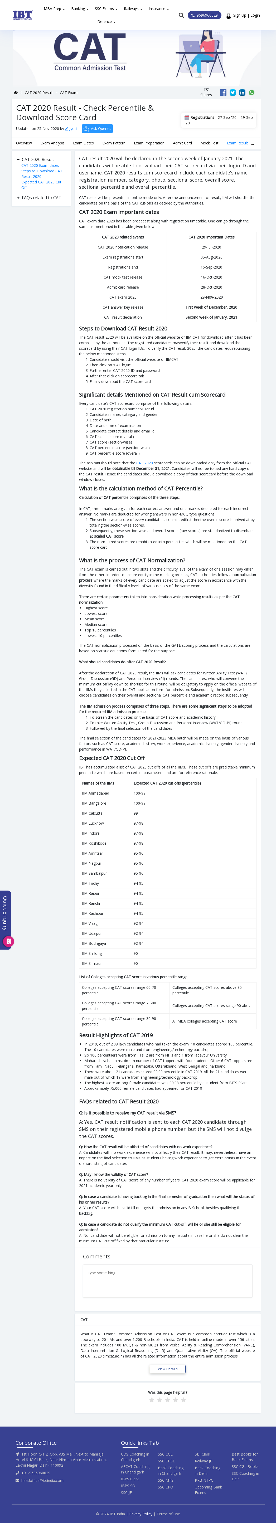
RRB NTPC (204, 1480)
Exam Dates (83, 142)
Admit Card (182, 142)
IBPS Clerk (130, 1478)
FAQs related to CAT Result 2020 (43, 198)
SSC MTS (165, 1480)
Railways (131, 8)
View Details (167, 1369)
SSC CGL (165, 1454)
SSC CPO (165, 1487)
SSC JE (126, 1492)
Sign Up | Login (247, 15)
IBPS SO (128, 1485)
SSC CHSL (166, 1460)
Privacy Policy (140, 1513)
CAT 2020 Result (39, 92)
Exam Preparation (149, 142)
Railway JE (203, 1460)
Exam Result (237, 142)
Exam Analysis (52, 142)
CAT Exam (69, 92)
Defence (104, 21)
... (252, 143)
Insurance (157, 8)
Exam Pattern (113, 142)
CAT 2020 (144, 462)
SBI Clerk (202, 1454)
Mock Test (209, 142)
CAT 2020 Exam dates (40, 165)
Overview (24, 142)
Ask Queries (97, 129)
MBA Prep (52, 8)
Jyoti (71, 128)
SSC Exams (104, 8)
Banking (78, 8)
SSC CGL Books (245, 1466)
